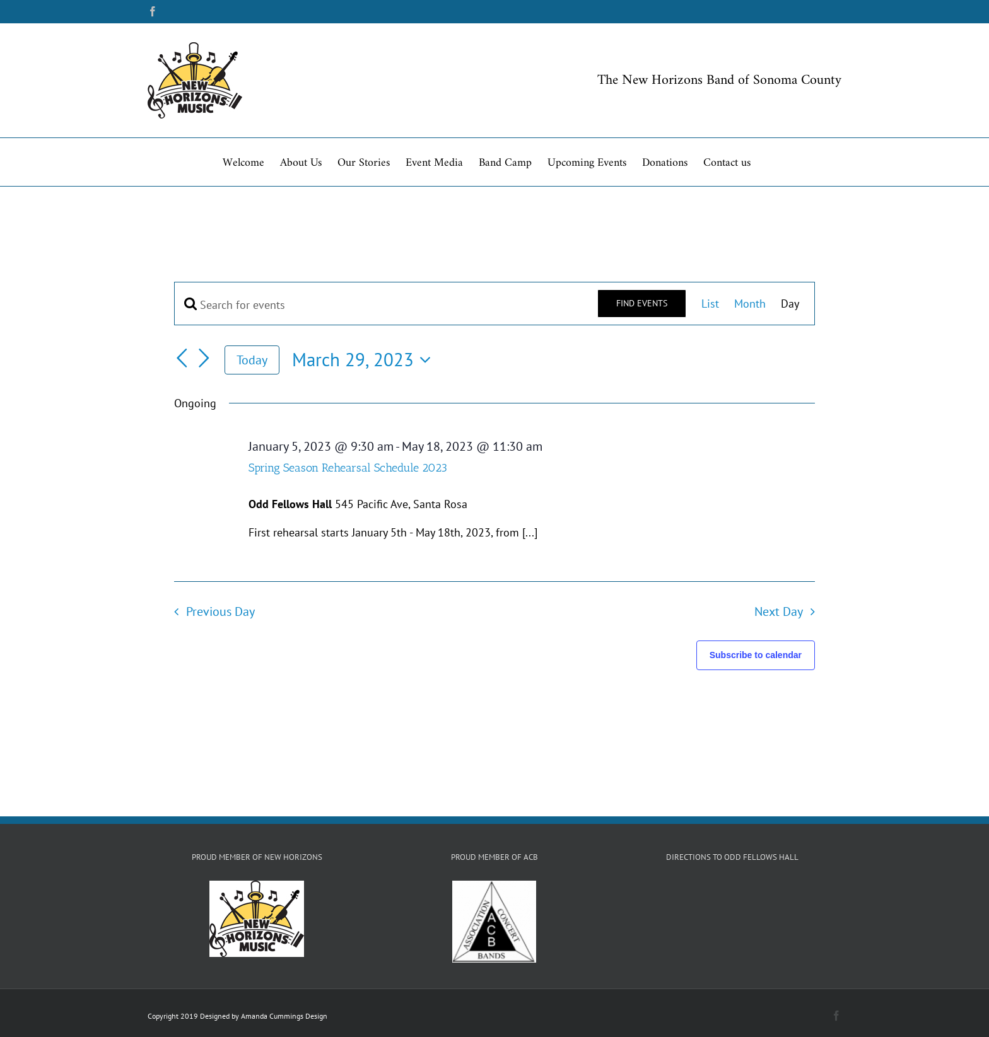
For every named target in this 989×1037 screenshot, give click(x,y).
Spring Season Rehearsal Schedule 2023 (348, 468)
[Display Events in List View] (710, 303)
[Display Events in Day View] (790, 303)
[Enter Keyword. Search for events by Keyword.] (386, 304)
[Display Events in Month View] (750, 303)
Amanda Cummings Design (284, 1016)
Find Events (641, 303)
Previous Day (220, 611)
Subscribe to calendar (756, 655)
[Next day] (204, 358)
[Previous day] (181, 358)
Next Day (778, 611)
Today (252, 359)
